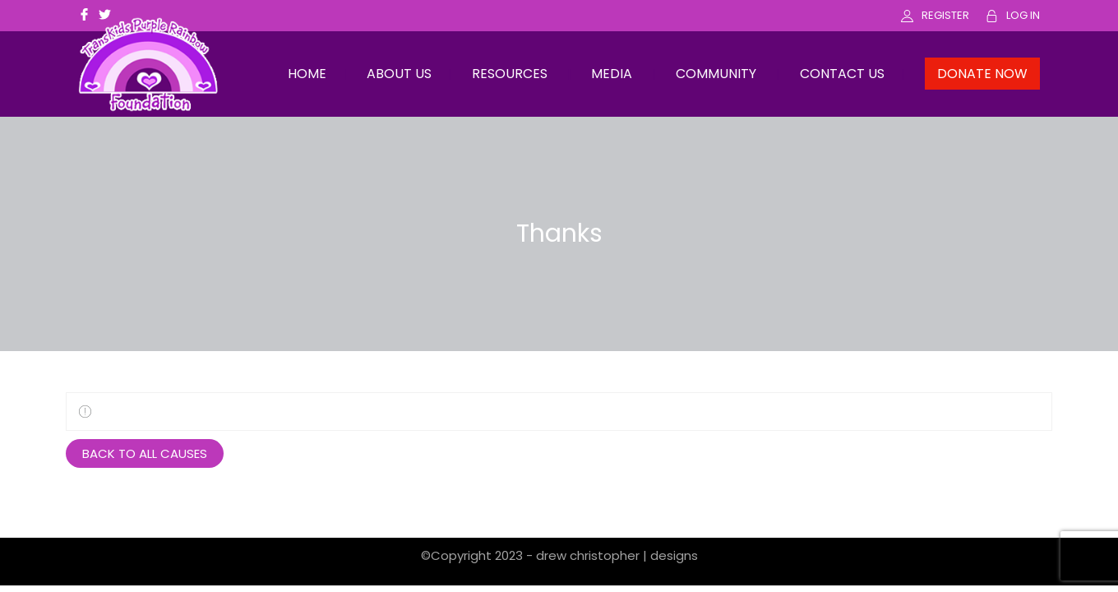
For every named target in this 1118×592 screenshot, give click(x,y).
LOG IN (1023, 15)
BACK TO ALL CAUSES (144, 453)
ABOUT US (399, 73)
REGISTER (945, 15)
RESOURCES (509, 73)
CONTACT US (842, 73)
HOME (307, 73)
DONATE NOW (982, 73)
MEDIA (611, 73)
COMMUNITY (716, 73)
